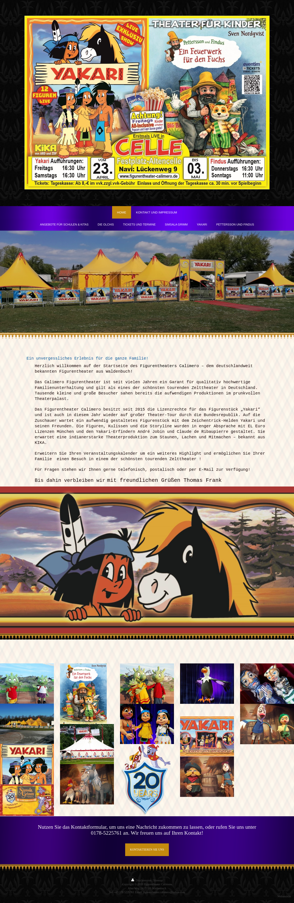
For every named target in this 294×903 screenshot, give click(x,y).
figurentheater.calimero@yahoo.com (164, 892)
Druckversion (141, 880)
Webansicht (284, 896)
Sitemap (158, 880)
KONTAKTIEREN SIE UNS (147, 850)
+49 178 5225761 (124, 892)
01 (93, 833)
